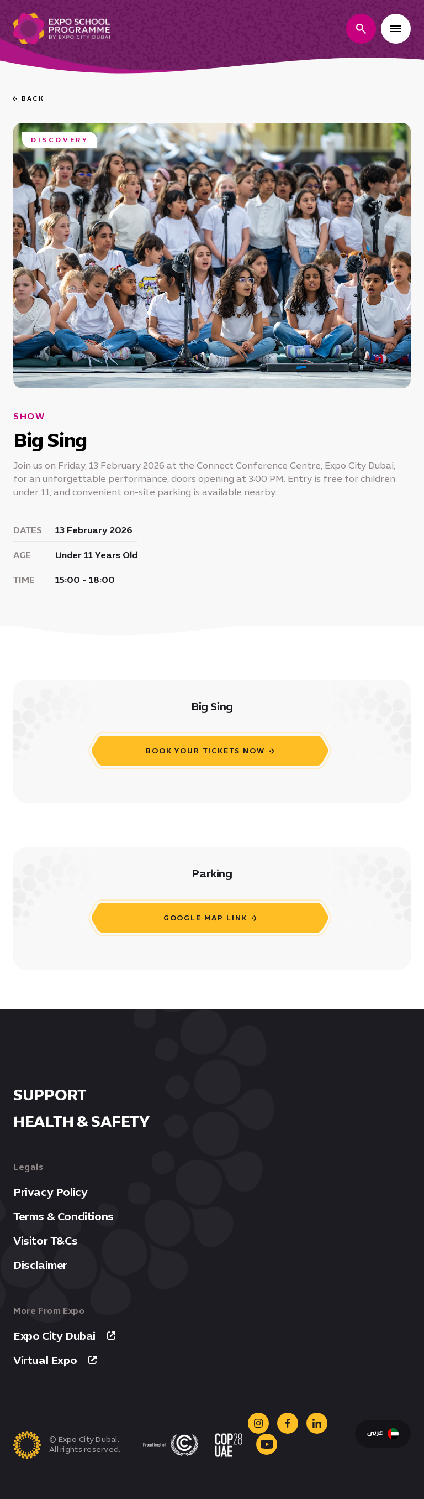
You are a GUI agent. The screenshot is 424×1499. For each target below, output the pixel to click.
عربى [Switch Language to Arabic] (383, 1433)
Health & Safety (81, 1121)
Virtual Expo (55, 1360)
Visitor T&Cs (45, 1240)
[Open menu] (396, 29)
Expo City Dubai (64, 1335)
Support (50, 1094)
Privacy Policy (50, 1192)
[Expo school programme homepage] (61, 28)
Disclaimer (40, 1265)
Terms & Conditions (63, 1216)
